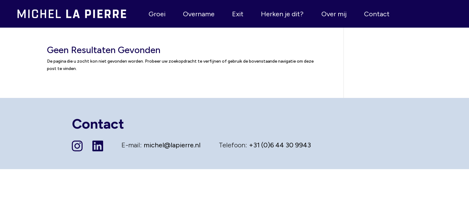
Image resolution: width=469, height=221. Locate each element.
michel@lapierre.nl (172, 145)
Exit (237, 14)
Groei (157, 14)
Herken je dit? (282, 14)
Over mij (334, 14)
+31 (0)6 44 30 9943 (280, 145)
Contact (377, 14)
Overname (199, 14)
